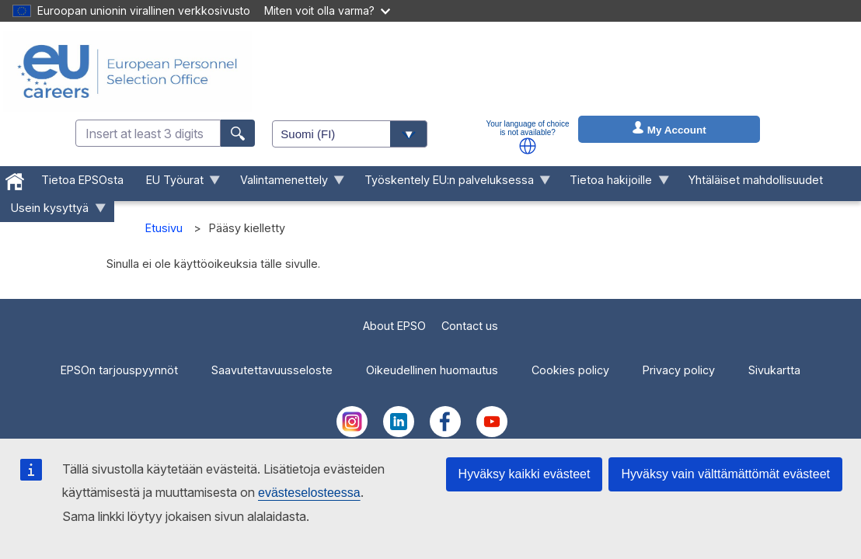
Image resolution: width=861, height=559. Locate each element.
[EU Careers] (127, 71)
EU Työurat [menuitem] (178, 183)
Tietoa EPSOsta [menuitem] (82, 179)
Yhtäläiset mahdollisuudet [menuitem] (755, 179)
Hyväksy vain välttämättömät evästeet (725, 474)
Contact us (469, 325)
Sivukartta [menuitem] (774, 370)
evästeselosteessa (309, 492)
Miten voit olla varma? (327, 10)
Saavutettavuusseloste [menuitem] (272, 370)
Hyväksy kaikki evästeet (524, 474)
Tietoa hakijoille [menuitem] (614, 183)
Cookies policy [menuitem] (570, 370)
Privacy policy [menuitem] (679, 370)
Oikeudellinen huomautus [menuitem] (432, 370)
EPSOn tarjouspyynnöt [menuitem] (119, 370)
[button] (527, 146)
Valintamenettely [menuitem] (286, 183)
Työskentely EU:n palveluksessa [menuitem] (451, 183)
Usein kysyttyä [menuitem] (53, 211)
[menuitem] (15, 178)
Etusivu (164, 227)
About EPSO (394, 325)
